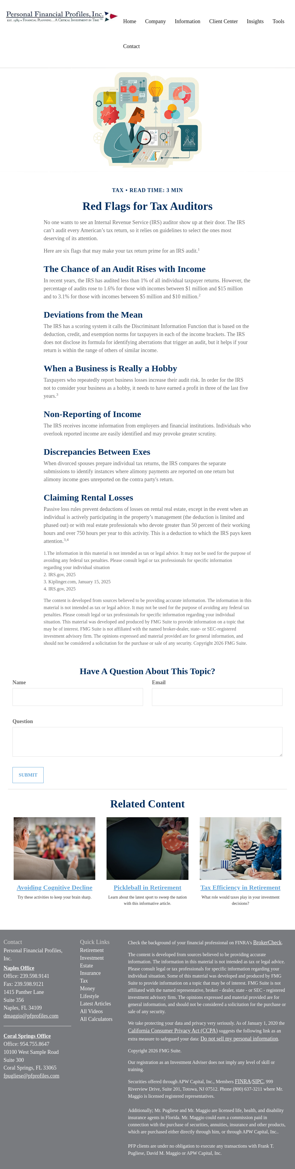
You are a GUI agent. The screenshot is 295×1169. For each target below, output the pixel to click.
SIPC (258, 1081)
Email (159, 682)
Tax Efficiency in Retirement (240, 887)
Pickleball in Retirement (147, 887)
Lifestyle (89, 996)
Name (19, 682)
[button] (155, 21)
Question (22, 721)
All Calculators (96, 1019)
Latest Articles (95, 1004)
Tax (84, 981)
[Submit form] (28, 775)
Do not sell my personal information (239, 1039)
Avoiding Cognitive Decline (54, 887)
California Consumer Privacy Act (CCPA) (173, 1031)
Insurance (90, 973)
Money (87, 988)
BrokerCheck (267, 942)
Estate (86, 966)
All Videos (91, 1011)
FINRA (243, 1081)
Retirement (92, 950)
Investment (92, 958)
